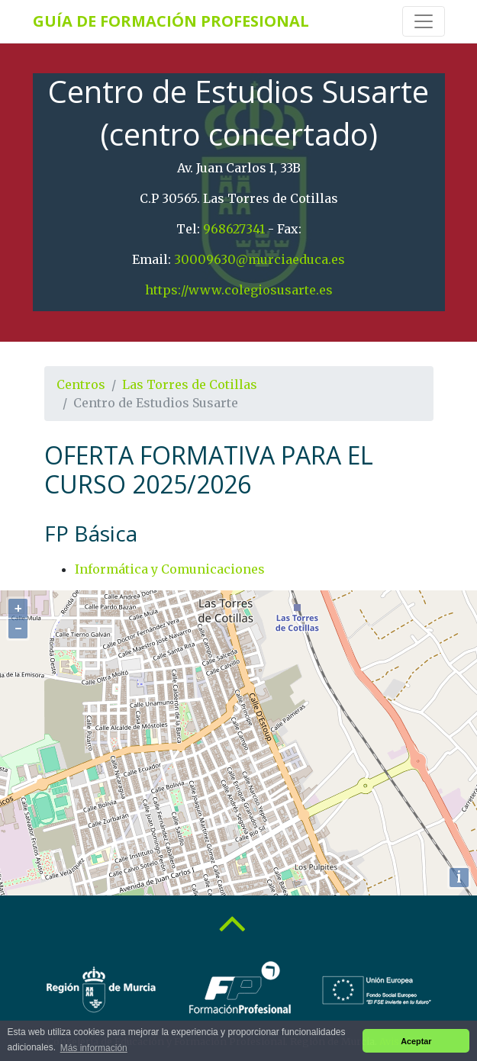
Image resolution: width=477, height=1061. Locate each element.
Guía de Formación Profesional (171, 21)
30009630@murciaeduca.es (259, 259)
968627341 (234, 228)
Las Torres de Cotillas (189, 384)
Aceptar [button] (416, 1041)
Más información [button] (93, 1048)
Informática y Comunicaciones (170, 569)
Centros (80, 384)
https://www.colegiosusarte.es (239, 289)
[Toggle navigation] (423, 21)
